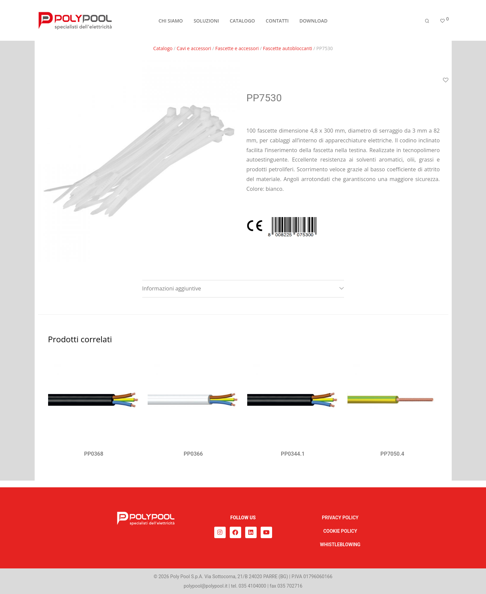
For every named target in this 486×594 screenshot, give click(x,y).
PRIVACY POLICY (340, 517)
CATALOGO (242, 21)
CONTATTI (277, 21)
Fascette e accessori (237, 48)
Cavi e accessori (194, 48)
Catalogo (163, 48)
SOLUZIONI (206, 21)
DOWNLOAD (313, 21)
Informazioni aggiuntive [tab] (171, 288)
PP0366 (193, 454)
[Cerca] (427, 21)
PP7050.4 (392, 454)
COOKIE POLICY (340, 531)
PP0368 (93, 454)
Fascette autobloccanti (287, 48)
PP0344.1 (293, 454)
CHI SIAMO (170, 21)
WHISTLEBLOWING (340, 544)
